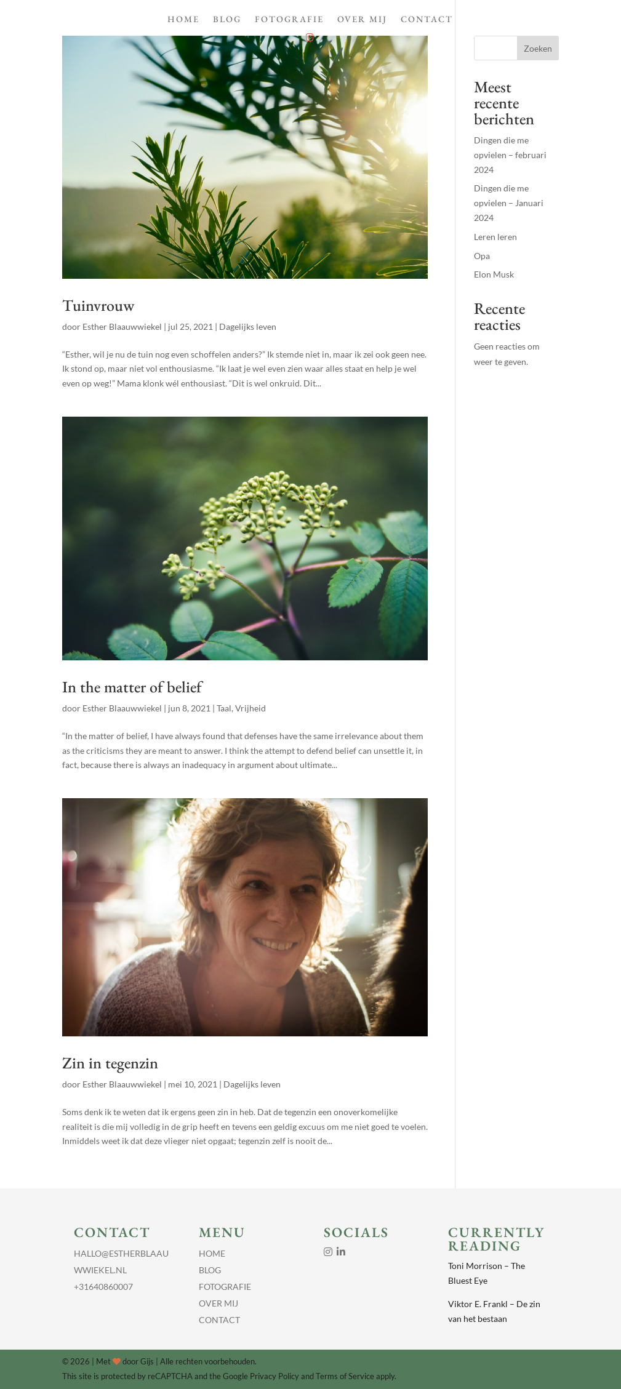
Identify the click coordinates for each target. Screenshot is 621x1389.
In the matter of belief (132, 686)
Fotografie (289, 20)
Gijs (147, 1361)
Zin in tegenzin (110, 1062)
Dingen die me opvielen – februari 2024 (510, 155)
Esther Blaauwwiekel (122, 326)
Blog (227, 20)
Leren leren (495, 236)
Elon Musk (494, 274)
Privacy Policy (274, 1376)
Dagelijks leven (247, 326)
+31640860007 (103, 1286)
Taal (224, 708)
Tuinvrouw (98, 305)
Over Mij (362, 20)
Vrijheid (250, 708)
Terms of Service (345, 1376)
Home (183, 20)
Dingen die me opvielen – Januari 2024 (508, 203)
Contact (427, 20)
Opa (482, 255)
